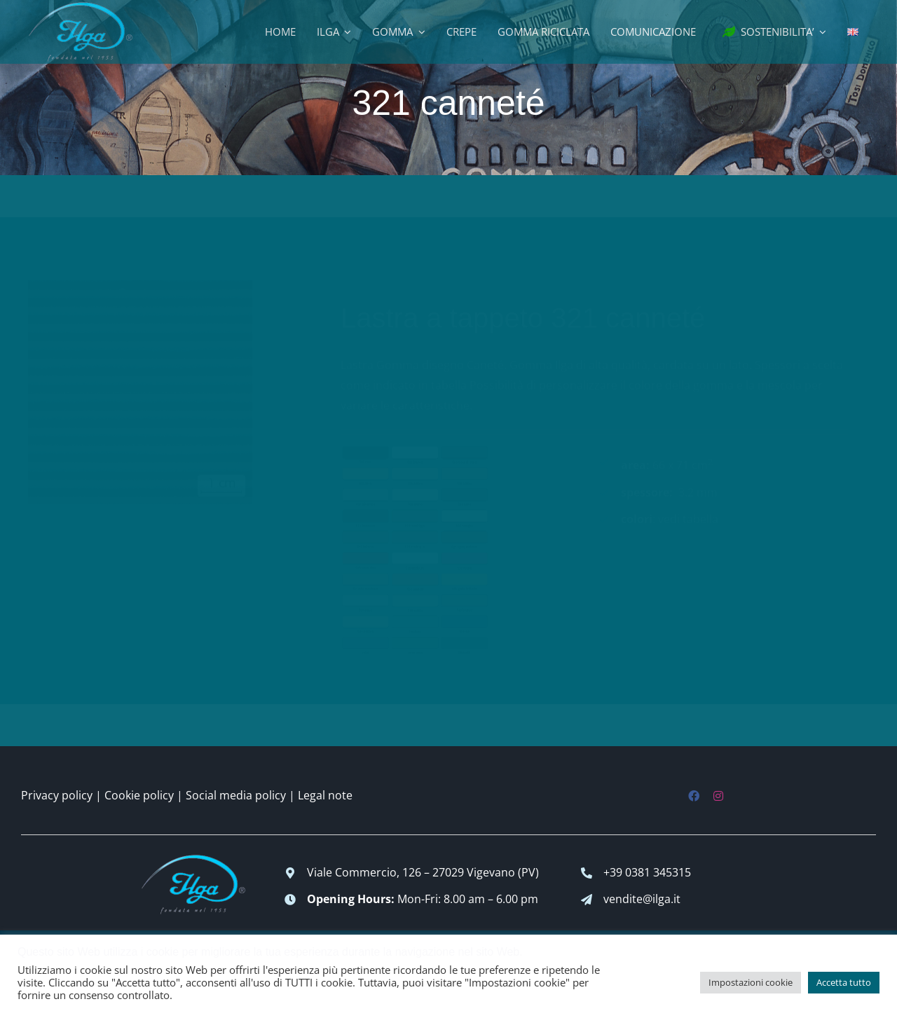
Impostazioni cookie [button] (750, 982)
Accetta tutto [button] (843, 982)
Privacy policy (57, 795)
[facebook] (693, 796)
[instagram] (718, 796)
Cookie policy (139, 795)
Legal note (325, 795)
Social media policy (236, 795)
